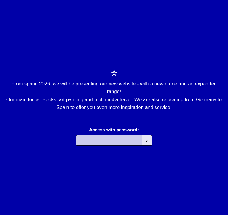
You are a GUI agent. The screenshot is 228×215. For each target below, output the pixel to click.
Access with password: (114, 129)
